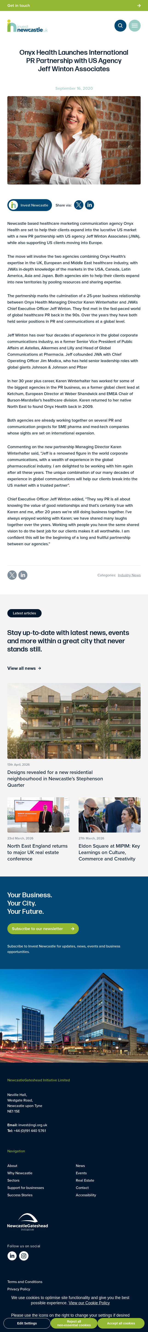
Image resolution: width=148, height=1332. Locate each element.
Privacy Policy (18, 1288)
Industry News (129, 575)
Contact (82, 1187)
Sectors (13, 1180)
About (12, 1165)
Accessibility (86, 1194)
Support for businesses (25, 1187)
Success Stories (19, 1194)
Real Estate (85, 1180)
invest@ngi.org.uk (32, 1124)
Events (81, 1172)
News (80, 1165)
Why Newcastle (19, 1172)
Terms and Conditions (24, 1281)
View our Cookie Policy (89, 1303)
